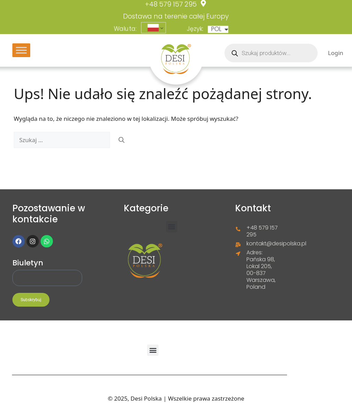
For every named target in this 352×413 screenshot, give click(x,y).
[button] (171, 226)
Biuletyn (27, 263)
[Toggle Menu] (21, 50)
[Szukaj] (121, 140)
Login (335, 53)
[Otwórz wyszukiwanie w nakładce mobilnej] (271, 53)
